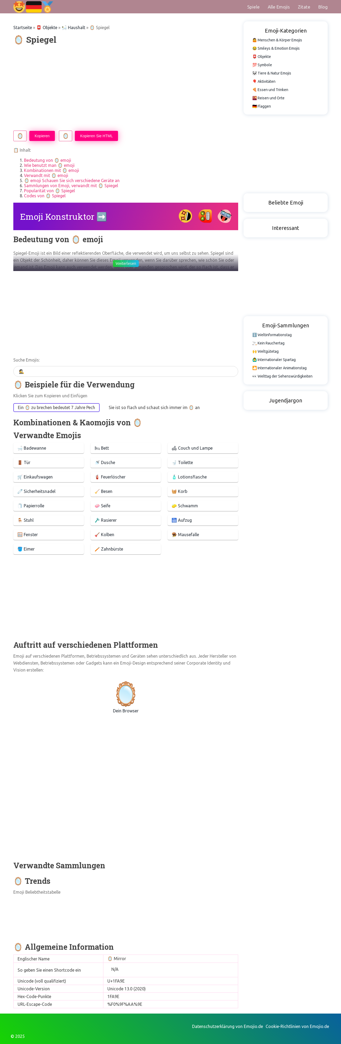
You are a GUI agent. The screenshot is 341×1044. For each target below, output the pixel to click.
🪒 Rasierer (106, 520)
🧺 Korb (179, 491)
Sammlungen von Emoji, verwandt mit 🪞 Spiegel (71, 185)
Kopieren (42, 136)
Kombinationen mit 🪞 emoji (51, 170)
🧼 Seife (102, 505)
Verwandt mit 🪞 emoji (46, 175)
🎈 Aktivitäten (263, 81)
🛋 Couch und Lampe (192, 448)
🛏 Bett (102, 448)
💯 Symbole (262, 65)
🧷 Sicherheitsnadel (36, 491)
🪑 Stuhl (25, 520)
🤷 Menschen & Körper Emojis (277, 40)
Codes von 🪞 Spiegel (45, 195)
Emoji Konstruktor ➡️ (63, 216)
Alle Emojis (279, 6)
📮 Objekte (46, 27)
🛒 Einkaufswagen (35, 476)
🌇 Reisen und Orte (268, 98)
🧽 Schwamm (185, 505)
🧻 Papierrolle (30, 505)
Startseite (22, 27)
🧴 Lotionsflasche (189, 476)
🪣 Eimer (26, 549)
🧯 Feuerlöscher (110, 476)
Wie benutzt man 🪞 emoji (49, 165)
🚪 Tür (23, 462)
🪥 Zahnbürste (109, 549)
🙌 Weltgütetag (265, 351)
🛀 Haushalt (73, 27)
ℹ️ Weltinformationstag (272, 335)
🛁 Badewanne (31, 448)
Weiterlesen (126, 263)
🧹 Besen (103, 491)
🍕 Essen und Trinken (270, 90)
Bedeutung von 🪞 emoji (47, 160)
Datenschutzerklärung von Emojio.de (227, 1026)
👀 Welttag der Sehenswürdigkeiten (282, 376)
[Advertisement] (125, 87)
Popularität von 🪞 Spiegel (49, 190)
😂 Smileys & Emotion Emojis (276, 48)
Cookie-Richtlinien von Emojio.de (297, 1026)
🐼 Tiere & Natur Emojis (271, 73)
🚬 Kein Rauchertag (268, 343)
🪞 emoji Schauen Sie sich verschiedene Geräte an (72, 180)
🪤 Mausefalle (185, 534)
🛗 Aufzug (182, 520)
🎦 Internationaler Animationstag (279, 368)
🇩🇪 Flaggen (261, 106)
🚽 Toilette (182, 462)
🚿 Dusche (105, 462)
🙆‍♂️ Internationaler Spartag (274, 360)
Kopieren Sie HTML (96, 136)
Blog (323, 6)
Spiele (253, 6)
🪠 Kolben (104, 534)
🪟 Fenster (27, 534)
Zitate (304, 6)
